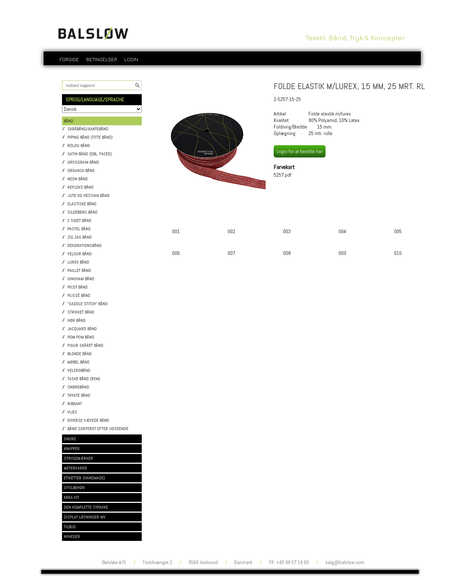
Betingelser (101, 59)
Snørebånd (78, 387)
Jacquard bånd (82, 329)
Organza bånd (81, 170)
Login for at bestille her (300, 151)
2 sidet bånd (79, 220)
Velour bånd (79, 254)
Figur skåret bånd (85, 345)
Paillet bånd (79, 270)
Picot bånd (77, 287)
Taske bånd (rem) (83, 379)
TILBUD (70, 527)
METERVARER (75, 468)
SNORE (70, 439)
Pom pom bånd (80, 337)
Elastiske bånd (81, 204)
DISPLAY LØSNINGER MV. (85, 517)
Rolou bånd (78, 145)
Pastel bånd (79, 229)
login (131, 59)
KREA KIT (71, 497)
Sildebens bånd (82, 212)
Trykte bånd (78, 395)
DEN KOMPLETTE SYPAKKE (86, 507)
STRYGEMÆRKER (78, 458)
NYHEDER (72, 536)
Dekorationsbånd (84, 245)
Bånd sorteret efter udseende (97, 429)
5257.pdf (282, 175)
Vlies (72, 412)
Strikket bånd (80, 312)
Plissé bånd (78, 295)
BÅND (68, 121)
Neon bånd (77, 179)
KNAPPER (72, 448)
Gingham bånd (80, 279)
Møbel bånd (78, 362)
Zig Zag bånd (79, 237)
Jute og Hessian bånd (88, 195)
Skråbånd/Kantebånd (87, 129)
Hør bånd (76, 320)
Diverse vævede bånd (88, 420)
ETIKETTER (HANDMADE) (84, 478)
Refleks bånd (80, 187)
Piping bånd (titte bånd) (90, 137)
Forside (69, 59)
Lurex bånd (78, 262)
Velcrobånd (78, 370)
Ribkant (74, 404)
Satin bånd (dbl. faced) (89, 154)
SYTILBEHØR (74, 488)
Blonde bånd (79, 354)
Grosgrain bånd (83, 162)
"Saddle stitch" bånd (87, 304)
